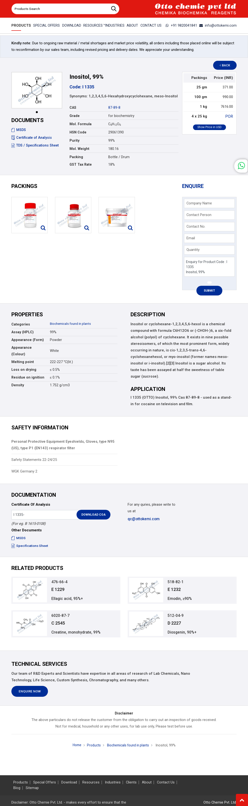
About (132, 25)
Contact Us (152, 25)
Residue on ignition (27, 377)
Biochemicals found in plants (72, 324)
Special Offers (45, 25)
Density (17, 385)
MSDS (18, 130)
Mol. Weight (79, 149)
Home (74, 747)
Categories (20, 324)
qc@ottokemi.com (143, 519)
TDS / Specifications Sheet (35, 145)
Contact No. (195, 226)
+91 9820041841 (184, 25)
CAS (73, 107)
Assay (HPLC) (22, 332)
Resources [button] (93, 25)
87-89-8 (114, 107)
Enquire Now (30, 694)
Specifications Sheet (30, 546)
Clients (131, 782)
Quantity (193, 250)
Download (71, 25)
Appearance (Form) (27, 340)
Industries (115, 25)
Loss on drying (23, 370)
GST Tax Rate (81, 164)
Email (190, 238)
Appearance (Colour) (21, 351)
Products (20, 25)
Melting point (22, 362)
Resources (91, 782)
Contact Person (198, 215)
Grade (75, 116)
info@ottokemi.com (219, 25)
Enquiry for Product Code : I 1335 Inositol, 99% (209, 267)
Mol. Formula (81, 124)
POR (229, 116)
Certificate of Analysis (31, 138)
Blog (16, 788)
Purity (74, 140)
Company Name (199, 203)
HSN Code (78, 132)
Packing (76, 157)
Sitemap (32, 788)
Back (227, 65)
